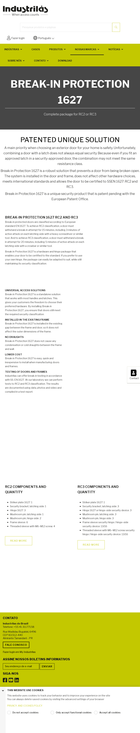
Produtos (55, 49)
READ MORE (18, 540)
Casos (36, 49)
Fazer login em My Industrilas (19, 652)
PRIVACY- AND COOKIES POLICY (24, 708)
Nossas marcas (85, 49)
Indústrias (11, 49)
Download (65, 60)
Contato (40, 60)
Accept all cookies (109, 715)
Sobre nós (15, 60)
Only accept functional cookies (74, 715)
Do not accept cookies (25, 715)
